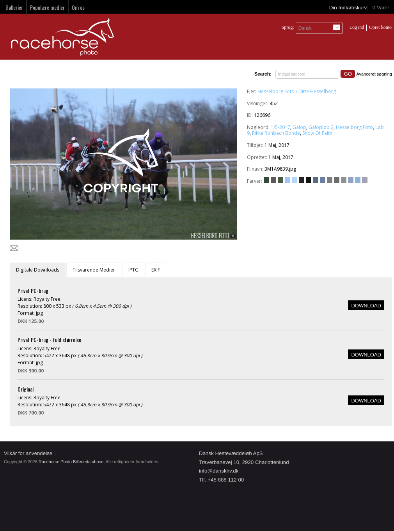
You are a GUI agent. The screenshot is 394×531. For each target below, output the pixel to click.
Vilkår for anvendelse (28, 453)
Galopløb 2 (321, 127)
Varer (381, 8)
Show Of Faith (317, 133)
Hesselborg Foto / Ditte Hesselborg (296, 91)
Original (26, 389)
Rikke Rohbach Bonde (276, 133)
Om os (78, 7)
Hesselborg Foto (354, 127)
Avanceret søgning (374, 74)
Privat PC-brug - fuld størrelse (49, 339)
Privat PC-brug (33, 290)
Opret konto (380, 27)
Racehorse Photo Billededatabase (71, 461)
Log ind (357, 27)
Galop (299, 127)
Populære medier (47, 7)
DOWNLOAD (366, 306)
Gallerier (14, 7)
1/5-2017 (280, 127)
